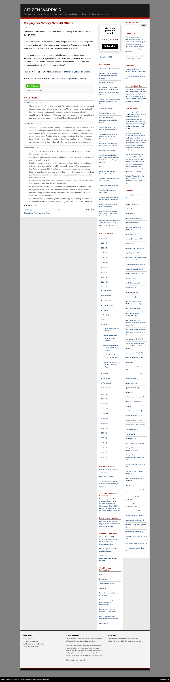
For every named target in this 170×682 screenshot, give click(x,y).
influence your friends (133, 357)
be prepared (130, 234)
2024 (103, 243)
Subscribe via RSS (106, 57)
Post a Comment (30, 205)
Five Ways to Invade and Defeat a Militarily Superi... (111, 348)
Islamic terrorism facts (133, 374)
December (106, 290)
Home (59, 210)
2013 (103, 399)
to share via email (132, 511)
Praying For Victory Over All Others (48, 23)
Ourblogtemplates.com (37, 679)
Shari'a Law (130, 434)
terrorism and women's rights (135, 490)
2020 (103, 262)
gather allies (130, 287)
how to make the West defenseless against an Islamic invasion (136, 322)
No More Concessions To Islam (33, 644)
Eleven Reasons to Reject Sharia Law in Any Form (111, 364)
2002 (103, 452)
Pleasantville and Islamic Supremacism (81, 641)
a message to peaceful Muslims (136, 195)
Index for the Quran (106, 476)
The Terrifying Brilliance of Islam (109, 69)
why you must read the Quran (135, 548)
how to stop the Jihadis (133, 339)
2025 (103, 238)
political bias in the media (134, 397)
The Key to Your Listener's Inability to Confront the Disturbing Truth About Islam (108, 136)
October (106, 300)
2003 (103, 447)
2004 (103, 443)
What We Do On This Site (107, 82)
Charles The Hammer (133, 239)
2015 (103, 287)
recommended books (133, 415)
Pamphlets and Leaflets (107, 150)
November (106, 295)
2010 (103, 413)
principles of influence (133, 401)
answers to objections (133, 218)
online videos (130, 383)
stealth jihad (130, 438)
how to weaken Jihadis (133, 353)
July (104, 315)
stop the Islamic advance (134, 443)
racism (128, 406)
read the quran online (133, 411)
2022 (103, 253)
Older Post (90, 210)
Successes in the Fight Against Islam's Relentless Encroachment (109, 602)
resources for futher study (134, 425)
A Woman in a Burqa (106, 108)
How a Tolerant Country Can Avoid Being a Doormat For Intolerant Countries (108, 213)
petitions (128, 392)
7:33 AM (39, 103)
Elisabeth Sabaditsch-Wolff (135, 264)
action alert (129, 213)
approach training (131, 222)
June (105, 320)
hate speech (130, 297)
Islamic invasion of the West (135, 367)
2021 (103, 257)
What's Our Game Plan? (107, 113)
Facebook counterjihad (133, 269)
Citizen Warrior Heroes (30, 641)
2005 (103, 438)
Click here (109, 526)
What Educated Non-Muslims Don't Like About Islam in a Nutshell (109, 76)
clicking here (130, 42)
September (107, 305)
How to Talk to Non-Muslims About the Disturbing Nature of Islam (136, 346)
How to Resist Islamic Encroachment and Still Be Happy (108, 120)
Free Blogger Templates (10, 679)
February (106, 383)
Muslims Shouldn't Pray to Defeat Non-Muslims (71, 72)
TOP (167, 679)
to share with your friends (134, 515)
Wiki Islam (102, 588)
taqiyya (128, 150)
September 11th (131, 429)
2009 (103, 418)
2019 (103, 267)
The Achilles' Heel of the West (109, 185)
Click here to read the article (76, 660)
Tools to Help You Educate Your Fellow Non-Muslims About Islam (109, 101)
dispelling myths (131, 253)
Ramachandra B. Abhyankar (63, 78)
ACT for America (131, 209)
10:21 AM (39, 148)
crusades (129, 243)
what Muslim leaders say (134, 532)
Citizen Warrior (42, 10)
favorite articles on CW (133, 273)
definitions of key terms (133, 248)
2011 (103, 409)
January (106, 388)
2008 (103, 423)
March (105, 378)
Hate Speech (103, 167)
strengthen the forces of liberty (136, 464)
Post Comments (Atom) (42, 213)
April (105, 373)
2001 (103, 457)
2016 (103, 282)
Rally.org (138, 39)
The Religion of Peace (106, 583)
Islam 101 (102, 574)
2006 (103, 433)
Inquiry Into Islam (28, 639)
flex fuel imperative (132, 283)
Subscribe (110, 46)
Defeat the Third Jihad (30, 646)
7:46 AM (39, 124)
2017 (103, 277)
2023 (103, 248)
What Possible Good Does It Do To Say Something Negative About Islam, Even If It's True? (109, 223)
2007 (103, 428)
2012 (103, 404)
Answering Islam (104, 623)
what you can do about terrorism (136, 536)
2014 (103, 394)
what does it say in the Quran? (136, 524)
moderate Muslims (132, 378)
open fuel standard (132, 388)
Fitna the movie (131, 278)
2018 (103, 272)
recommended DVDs (133, 420)
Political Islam (103, 579)
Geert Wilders (130, 292)
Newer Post (28, 210)
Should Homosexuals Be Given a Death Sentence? (111, 338)
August (105, 310)
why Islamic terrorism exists (135, 543)
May (104, 324)
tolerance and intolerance (134, 520)
